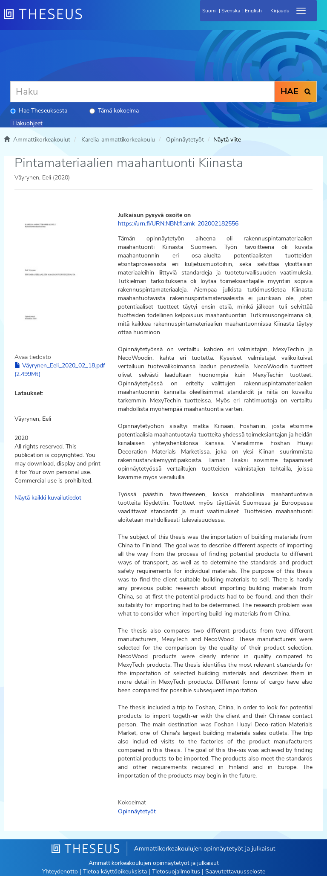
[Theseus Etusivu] (89, 19)
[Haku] (142, 91)
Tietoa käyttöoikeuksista (115, 871)
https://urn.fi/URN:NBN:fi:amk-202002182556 (178, 224)
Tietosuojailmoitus (176, 871)
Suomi (209, 10)
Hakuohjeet (27, 123)
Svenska (230, 10)
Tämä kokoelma (114, 111)
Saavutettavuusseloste (235, 871)
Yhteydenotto (60, 871)
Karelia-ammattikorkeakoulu (118, 140)
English (253, 10)
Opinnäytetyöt (185, 140)
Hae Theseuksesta (38, 111)
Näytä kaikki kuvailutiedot (47, 498)
